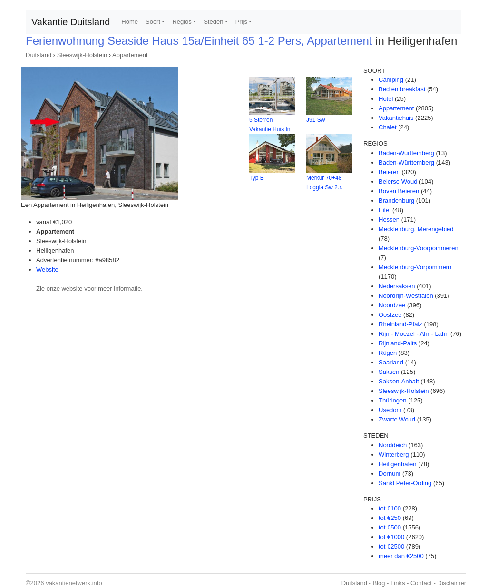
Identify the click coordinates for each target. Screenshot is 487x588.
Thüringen (393, 400)
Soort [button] (153, 21)
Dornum (389, 473)
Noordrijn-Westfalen (406, 295)
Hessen (389, 219)
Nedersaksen (397, 286)
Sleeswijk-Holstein (82, 55)
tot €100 (390, 508)
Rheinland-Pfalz (400, 324)
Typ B (256, 178)
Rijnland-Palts (398, 343)
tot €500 (390, 527)
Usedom (390, 409)
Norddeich (393, 445)
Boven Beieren (399, 191)
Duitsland (38, 55)
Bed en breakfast (402, 89)
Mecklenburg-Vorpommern (415, 267)
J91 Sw (315, 120)
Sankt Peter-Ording (405, 483)
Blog (378, 583)
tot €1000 (391, 536)
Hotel (386, 98)
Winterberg (394, 454)
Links (397, 583)
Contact (421, 583)
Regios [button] (181, 21)
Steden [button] (213, 21)
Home (129, 21)
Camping (391, 79)
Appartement (129, 55)
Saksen (389, 371)
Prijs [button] (241, 21)
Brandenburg (396, 200)
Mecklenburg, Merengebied (416, 229)
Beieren (389, 172)
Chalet (388, 127)
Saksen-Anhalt (399, 381)
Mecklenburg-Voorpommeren (418, 248)
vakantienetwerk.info (74, 583)
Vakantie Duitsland (70, 22)
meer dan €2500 (401, 555)
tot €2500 (391, 546)
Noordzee (392, 305)
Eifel (384, 210)
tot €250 (390, 517)
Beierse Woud (398, 181)
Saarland (391, 362)
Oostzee (390, 314)
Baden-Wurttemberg (406, 153)
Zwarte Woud (397, 419)
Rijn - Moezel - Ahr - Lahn (413, 333)
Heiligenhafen (398, 464)
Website (47, 269)
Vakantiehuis (396, 117)
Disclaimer (451, 583)
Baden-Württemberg (406, 162)
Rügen (388, 352)
